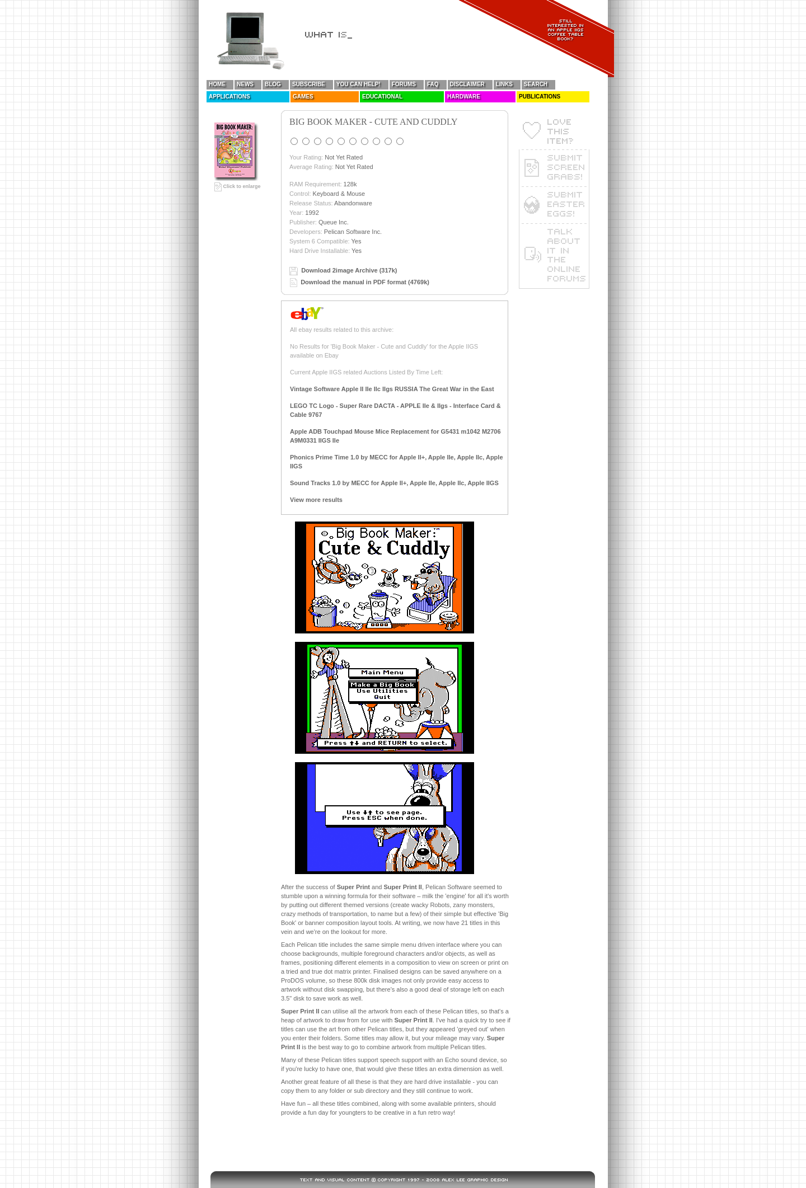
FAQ (433, 84)
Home (217, 84)
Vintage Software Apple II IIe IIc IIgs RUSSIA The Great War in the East (392, 389)
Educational (382, 96)
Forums (404, 84)
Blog (273, 84)
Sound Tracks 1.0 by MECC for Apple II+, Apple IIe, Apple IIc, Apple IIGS (394, 483)
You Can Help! (358, 84)
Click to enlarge (237, 186)
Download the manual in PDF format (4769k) (365, 282)
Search (535, 84)
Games (303, 96)
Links (504, 84)
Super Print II (402, 887)
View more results (316, 499)
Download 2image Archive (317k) (349, 270)
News (245, 84)
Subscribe (308, 84)
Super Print (353, 887)
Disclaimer (467, 84)
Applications (229, 96)
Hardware (463, 96)
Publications (539, 96)
